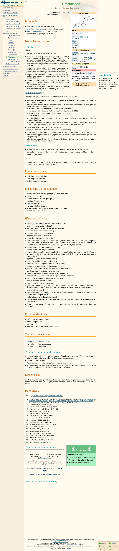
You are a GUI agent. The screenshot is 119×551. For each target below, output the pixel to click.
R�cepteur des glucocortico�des (14, 60)
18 (36, 301)
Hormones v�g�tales (10, 69)
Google (61, 547)
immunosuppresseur (34, 31)
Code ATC (74, 42)
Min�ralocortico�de (12, 64)
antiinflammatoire (33, 26)
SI (82, 83)
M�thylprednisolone (15, 52)
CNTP (87, 83)
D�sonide (11, 47)
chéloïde (30, 203)
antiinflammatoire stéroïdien (37, 29)
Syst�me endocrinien (10, 13)
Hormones (6, 10)
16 (38, 256)
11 (43, 93)
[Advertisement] (35, 7)
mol (90, 58)
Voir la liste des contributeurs (60, 542)
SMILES (75, 45)
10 (40, 93)
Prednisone (11, 57)
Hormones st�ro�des (13, 29)
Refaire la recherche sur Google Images (45, 474)
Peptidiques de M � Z (12, 26)
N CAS (75, 33)
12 (45, 153)
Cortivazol (11, 45)
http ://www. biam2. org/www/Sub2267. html (47, 396)
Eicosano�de (10, 19)
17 (48, 294)
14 (29, 158)
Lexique (5, 75)
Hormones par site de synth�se (10, 72)
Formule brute (75, 53)
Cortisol (10, 40)
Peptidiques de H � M (13, 24)
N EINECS (75, 37)
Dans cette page (8, 7)
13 (26, 158)
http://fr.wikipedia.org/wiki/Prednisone (60, 540)
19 (33, 306)
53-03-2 (83, 33)
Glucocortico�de (11, 33)
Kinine (7, 31)
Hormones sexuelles (10, 66)
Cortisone (11, 43)
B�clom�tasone (14, 36)
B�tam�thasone (14, 38)
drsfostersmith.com (45, 458)
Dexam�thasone (14, 50)
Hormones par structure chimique (10, 16)
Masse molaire (75, 59)
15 (80, 244)
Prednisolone (12, 55)
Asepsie (30, 363)
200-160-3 (84, 37)
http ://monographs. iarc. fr (37, 402)
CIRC (90, 73)
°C (84, 67)
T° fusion (74, 67)
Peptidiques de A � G (12, 21)
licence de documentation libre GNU (70, 544)
